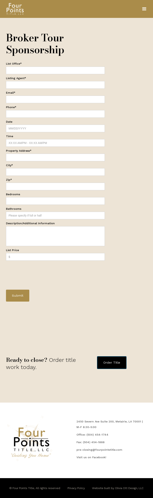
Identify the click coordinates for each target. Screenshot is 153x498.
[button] (144, 9)
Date (9, 121)
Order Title (111, 362)
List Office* (14, 63)
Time (9, 136)
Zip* (9, 179)
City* (9, 165)
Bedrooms (13, 194)
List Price (12, 250)
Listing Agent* (16, 78)
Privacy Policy (76, 488)
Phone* (11, 107)
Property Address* (18, 150)
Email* (10, 92)
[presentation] (36, 270)
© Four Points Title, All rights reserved (34, 488)
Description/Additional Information (30, 223)
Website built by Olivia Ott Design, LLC (118, 488)
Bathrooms (13, 208)
